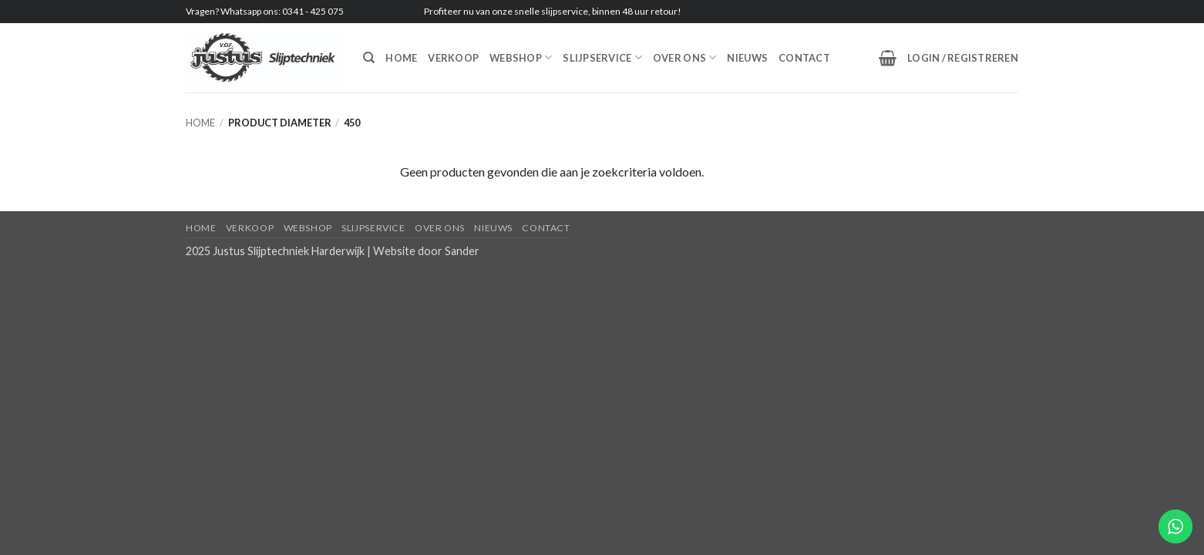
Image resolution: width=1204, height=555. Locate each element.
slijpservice (564, 11)
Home (401, 58)
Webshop (520, 57)
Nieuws (747, 58)
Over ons (685, 57)
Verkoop (453, 58)
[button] (887, 58)
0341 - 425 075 (313, 11)
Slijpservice (602, 57)
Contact (804, 58)
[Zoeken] (369, 57)
